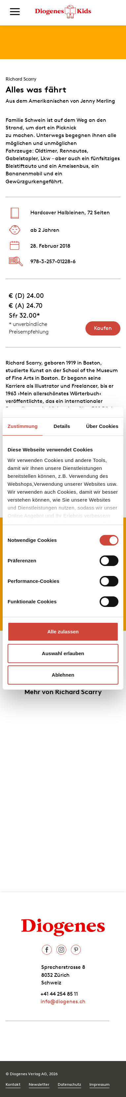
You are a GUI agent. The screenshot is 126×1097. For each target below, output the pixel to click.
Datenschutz (69, 1084)
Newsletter (39, 1084)
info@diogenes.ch (63, 1001)
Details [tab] (62, 426)
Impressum (99, 1084)
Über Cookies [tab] (102, 426)
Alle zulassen (63, 631)
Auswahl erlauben (63, 653)
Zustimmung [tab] (23, 426)
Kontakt (13, 1084)
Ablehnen (63, 675)
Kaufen (103, 328)
